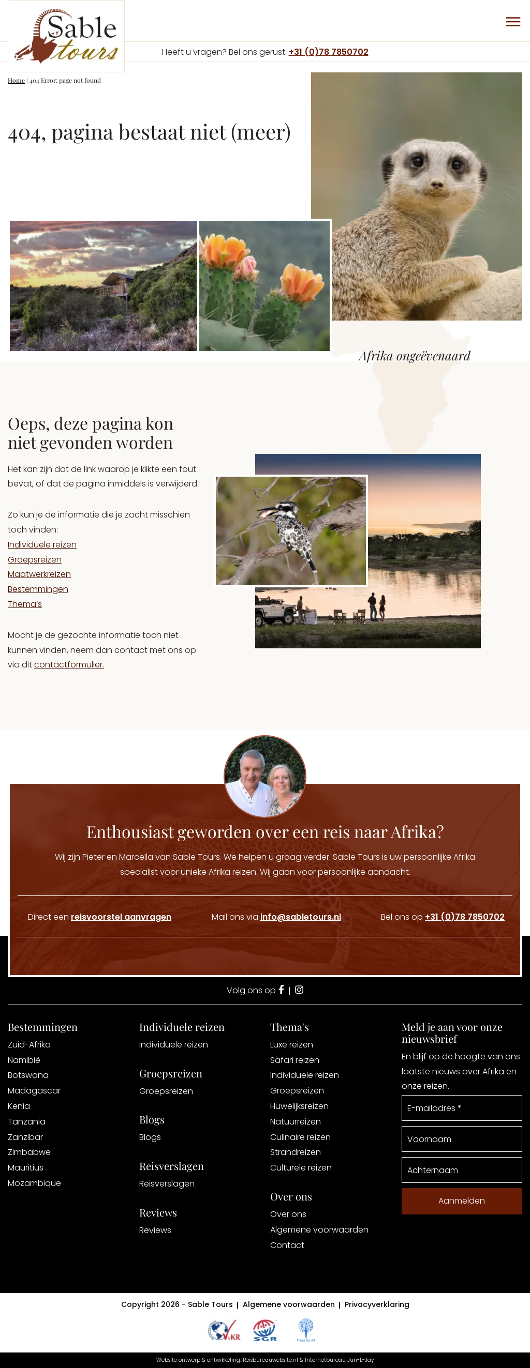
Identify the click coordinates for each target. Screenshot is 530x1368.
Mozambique (34, 1183)
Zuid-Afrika (29, 1045)
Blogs (150, 1137)
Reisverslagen (167, 1184)
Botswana (28, 1075)
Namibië (24, 1060)
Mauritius (25, 1168)
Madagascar (34, 1091)
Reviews (155, 1230)
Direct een (99, 917)
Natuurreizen (295, 1122)
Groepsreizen (35, 560)
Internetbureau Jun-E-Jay (339, 1360)
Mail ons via (276, 917)
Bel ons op (443, 917)
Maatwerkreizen (39, 574)
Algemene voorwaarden (319, 1230)
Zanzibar (25, 1137)
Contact (287, 1245)
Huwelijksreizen (299, 1106)
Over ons (288, 1214)
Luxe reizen (291, 1045)
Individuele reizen (42, 545)
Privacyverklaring (377, 1304)
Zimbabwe (29, 1152)
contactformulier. (69, 665)
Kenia (19, 1106)
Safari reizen (294, 1060)
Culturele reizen (301, 1168)
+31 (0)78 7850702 (329, 52)
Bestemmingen (38, 589)
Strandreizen (295, 1152)
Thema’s (25, 604)
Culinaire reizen (300, 1137)
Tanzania (27, 1122)
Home (16, 80)
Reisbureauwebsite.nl (270, 1360)
